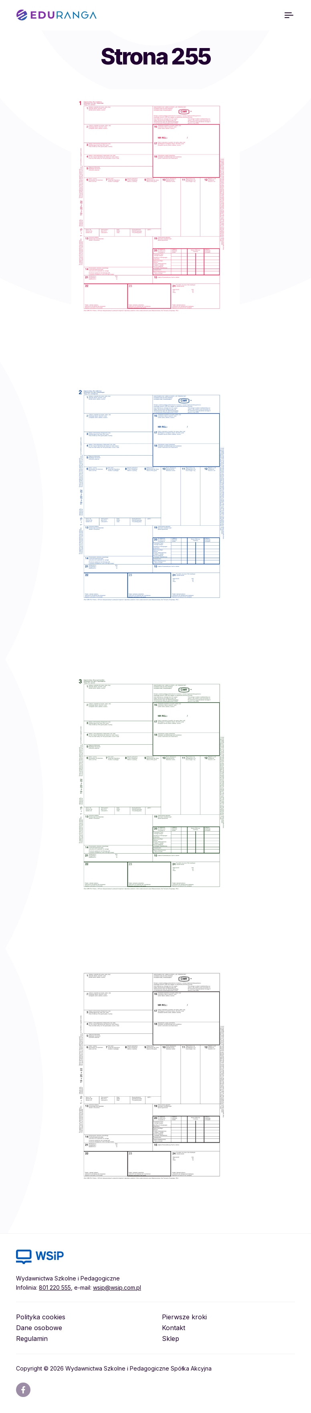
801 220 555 (55, 1287)
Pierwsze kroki (184, 1317)
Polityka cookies (40, 1317)
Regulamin (32, 1339)
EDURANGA (56, 15)
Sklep (170, 1339)
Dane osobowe (39, 1328)
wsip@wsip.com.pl (117, 1287)
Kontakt (173, 1328)
